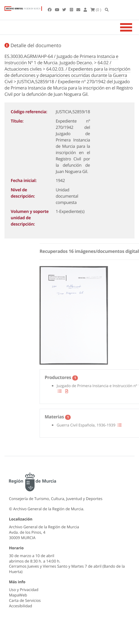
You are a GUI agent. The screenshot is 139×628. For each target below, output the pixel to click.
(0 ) (95, 9)
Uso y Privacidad (23, 589)
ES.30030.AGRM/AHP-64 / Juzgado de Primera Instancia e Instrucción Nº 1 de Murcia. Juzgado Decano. (61, 59)
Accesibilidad (20, 605)
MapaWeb (18, 595)
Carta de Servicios (25, 600)
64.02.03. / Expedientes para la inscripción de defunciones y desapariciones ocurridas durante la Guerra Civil (67, 75)
